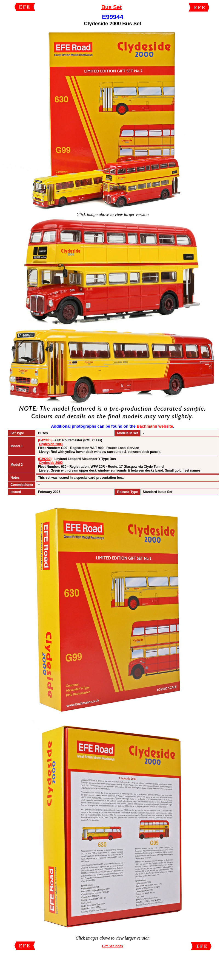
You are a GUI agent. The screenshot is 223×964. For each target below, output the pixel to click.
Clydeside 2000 (51, 444)
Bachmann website (155, 426)
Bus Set (111, 7)
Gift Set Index (112, 946)
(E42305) (45, 440)
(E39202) (45, 459)
